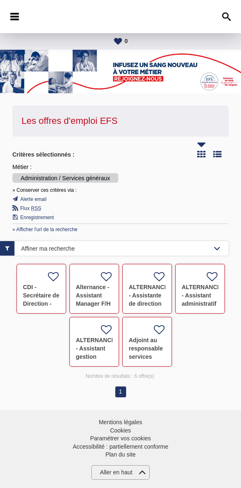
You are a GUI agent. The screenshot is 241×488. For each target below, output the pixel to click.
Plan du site (120, 454)
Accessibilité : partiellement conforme (120, 446)
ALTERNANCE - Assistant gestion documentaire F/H (95, 357)
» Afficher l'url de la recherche (45, 229)
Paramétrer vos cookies (120, 438)
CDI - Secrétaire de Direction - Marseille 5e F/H (41, 304)
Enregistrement (37, 217)
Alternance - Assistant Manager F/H (93, 295)
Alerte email (33, 199)
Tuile (201, 154)
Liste (217, 154)
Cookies (120, 430)
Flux (30, 208)
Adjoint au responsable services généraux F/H (146, 357)
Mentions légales (120, 422)
